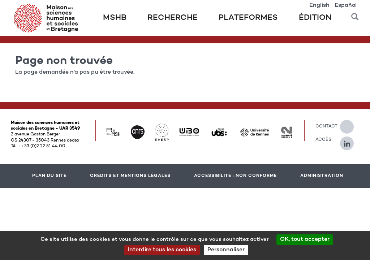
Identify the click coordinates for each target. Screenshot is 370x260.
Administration (321, 175)
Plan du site (49, 175)
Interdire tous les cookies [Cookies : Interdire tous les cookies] (162, 250)
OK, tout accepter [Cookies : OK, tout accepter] (305, 239)
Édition (315, 18)
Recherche (172, 18)
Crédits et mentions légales (130, 175)
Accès (322, 139)
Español (346, 5)
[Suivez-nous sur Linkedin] (350, 140)
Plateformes (248, 18)
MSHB (114, 18)
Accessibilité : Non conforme (235, 175)
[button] (354, 14)
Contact (322, 126)
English (319, 5)
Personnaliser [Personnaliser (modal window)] (226, 250)
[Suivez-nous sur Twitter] (350, 123)
